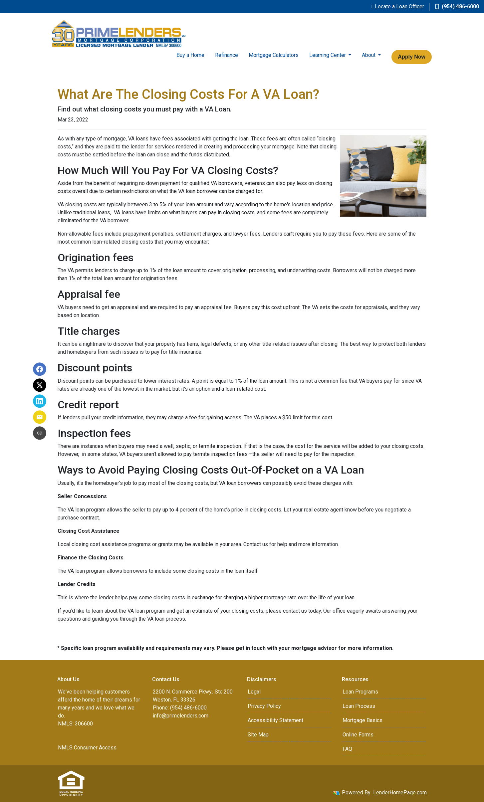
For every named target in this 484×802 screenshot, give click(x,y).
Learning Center (328, 55)
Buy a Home (190, 55)
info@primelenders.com (180, 715)
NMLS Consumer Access (87, 747)
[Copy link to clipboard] (39, 433)
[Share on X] (39, 385)
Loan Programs (360, 692)
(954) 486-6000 (457, 6)
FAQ (347, 749)
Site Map (258, 734)
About (369, 55)
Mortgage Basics (362, 720)
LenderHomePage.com (400, 792)
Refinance (226, 55)
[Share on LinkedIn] (39, 401)
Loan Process (359, 706)
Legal (254, 692)
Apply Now (411, 57)
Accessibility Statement (275, 720)
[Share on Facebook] (39, 369)
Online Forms (358, 734)
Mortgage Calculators (274, 55)
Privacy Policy (264, 706)
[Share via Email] (39, 417)
